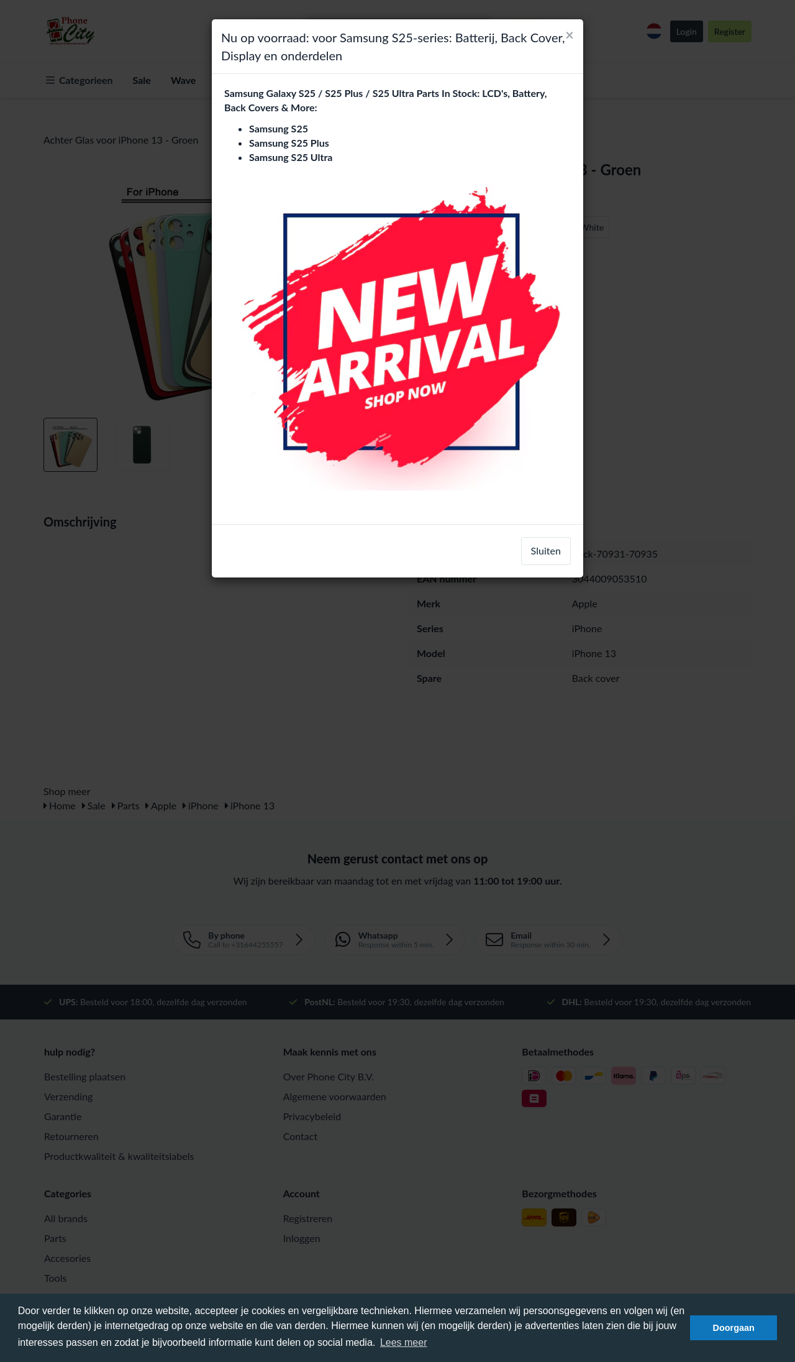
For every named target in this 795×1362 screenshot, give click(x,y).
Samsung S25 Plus (289, 143)
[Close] (569, 34)
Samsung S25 (278, 128)
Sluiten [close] (546, 550)
